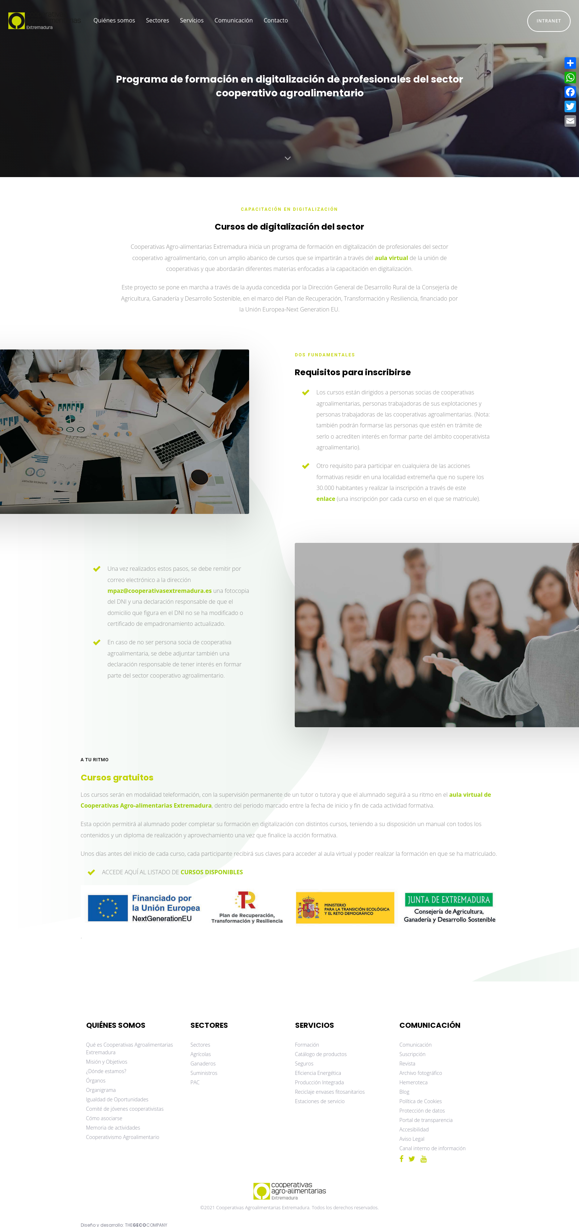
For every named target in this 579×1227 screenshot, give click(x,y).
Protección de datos (422, 1110)
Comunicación (415, 1044)
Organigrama (101, 1089)
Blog (404, 1091)
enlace (325, 499)
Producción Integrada (319, 1082)
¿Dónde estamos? (106, 1071)
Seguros (304, 1063)
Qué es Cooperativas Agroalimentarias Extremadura (129, 1048)
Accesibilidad (414, 1129)
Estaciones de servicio (320, 1101)
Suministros (203, 1072)
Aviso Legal (411, 1138)
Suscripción (412, 1054)
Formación (307, 1044)
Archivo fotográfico (420, 1072)
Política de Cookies (420, 1101)
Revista (407, 1063)
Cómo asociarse (104, 1118)
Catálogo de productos (321, 1054)
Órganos (96, 1080)
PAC (195, 1082)
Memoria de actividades (113, 1127)
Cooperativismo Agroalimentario (123, 1137)
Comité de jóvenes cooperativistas (125, 1108)
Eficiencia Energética (318, 1072)
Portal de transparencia (426, 1120)
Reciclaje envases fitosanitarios (330, 1091)
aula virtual (391, 258)
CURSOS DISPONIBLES (212, 872)
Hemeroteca (413, 1082)
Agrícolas (200, 1054)
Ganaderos (202, 1063)
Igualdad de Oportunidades (117, 1099)
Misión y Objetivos (106, 1061)
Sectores (200, 1044)
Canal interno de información (432, 1148)
